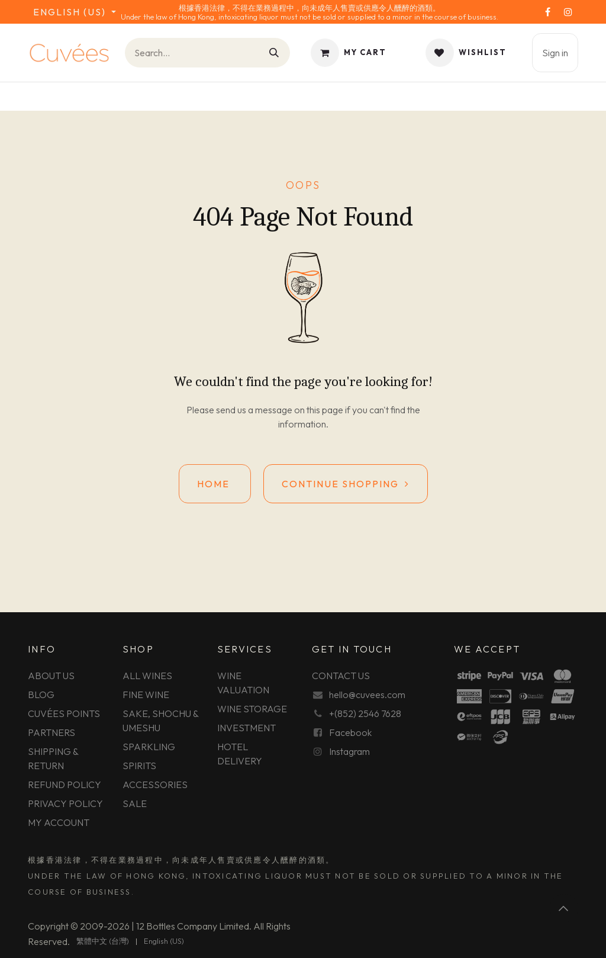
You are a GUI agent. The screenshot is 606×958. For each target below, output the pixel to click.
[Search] (274, 52)
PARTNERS (51, 732)
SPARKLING (149, 747)
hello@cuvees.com (367, 694)
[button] (564, 908)
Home (215, 484)
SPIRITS (139, 765)
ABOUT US (51, 675)
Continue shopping (346, 484)
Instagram (349, 751)
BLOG (41, 694)
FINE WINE (146, 694)
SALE (135, 803)
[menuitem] (102, 941)
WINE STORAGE (252, 709)
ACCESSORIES (155, 784)
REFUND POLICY (64, 784)
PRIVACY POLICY (65, 803)
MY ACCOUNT (58, 822)
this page (325, 410)
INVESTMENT (246, 728)
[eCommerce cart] (348, 52)
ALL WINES (147, 675)
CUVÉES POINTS (64, 713)
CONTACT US (341, 675)
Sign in (555, 53)
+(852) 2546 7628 (365, 713)
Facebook (350, 732)
